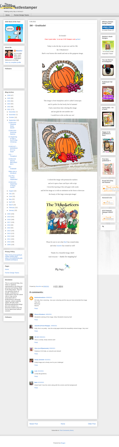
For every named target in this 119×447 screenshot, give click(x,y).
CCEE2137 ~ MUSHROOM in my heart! (13, 149)
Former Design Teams (21, 15)
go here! (78, 39)
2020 (9, 214)
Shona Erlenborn (39, 314)
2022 (9, 106)
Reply (36, 308)
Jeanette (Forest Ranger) (42, 325)
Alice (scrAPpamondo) (41, 348)
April (10, 202)
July (10, 193)
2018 (9, 219)
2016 (9, 225)
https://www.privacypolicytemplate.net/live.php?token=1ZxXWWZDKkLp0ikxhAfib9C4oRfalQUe (13, 257)
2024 (9, 101)
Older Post (92, 424)
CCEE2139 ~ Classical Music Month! (13, 125)
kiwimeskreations (39, 297)
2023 (9, 104)
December (12, 112)
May (10, 199)
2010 (9, 242)
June (10, 196)
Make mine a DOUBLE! (13, 172)
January (11, 210)
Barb (65, 242)
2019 (9, 216)
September (12, 120)
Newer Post (34, 424)
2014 (9, 230)
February (12, 207)
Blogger (63, 443)
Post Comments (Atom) (67, 430)
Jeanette (59, 246)
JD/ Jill (36, 337)
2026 (9, 95)
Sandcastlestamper (20, 7)
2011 (9, 239)
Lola (35, 371)
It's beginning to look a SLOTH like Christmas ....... (13, 140)
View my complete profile (13, 62)
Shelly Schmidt (39, 359)
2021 (9, 109)
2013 (9, 233)
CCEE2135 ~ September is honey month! (13, 184)
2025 (9, 98)
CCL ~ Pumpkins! (13, 155)
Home (8, 15)
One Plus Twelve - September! (13, 177)
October (11, 117)
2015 (9, 228)
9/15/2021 (41, 371)
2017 (9, 222)
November (12, 114)
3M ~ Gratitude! (12, 167)
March (11, 205)
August (11, 191)
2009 (9, 244)
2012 (9, 236)
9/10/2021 (48, 359)
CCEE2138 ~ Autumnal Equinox (13, 132)
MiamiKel (19, 51)
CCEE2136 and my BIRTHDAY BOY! (13, 161)
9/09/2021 (49, 297)
